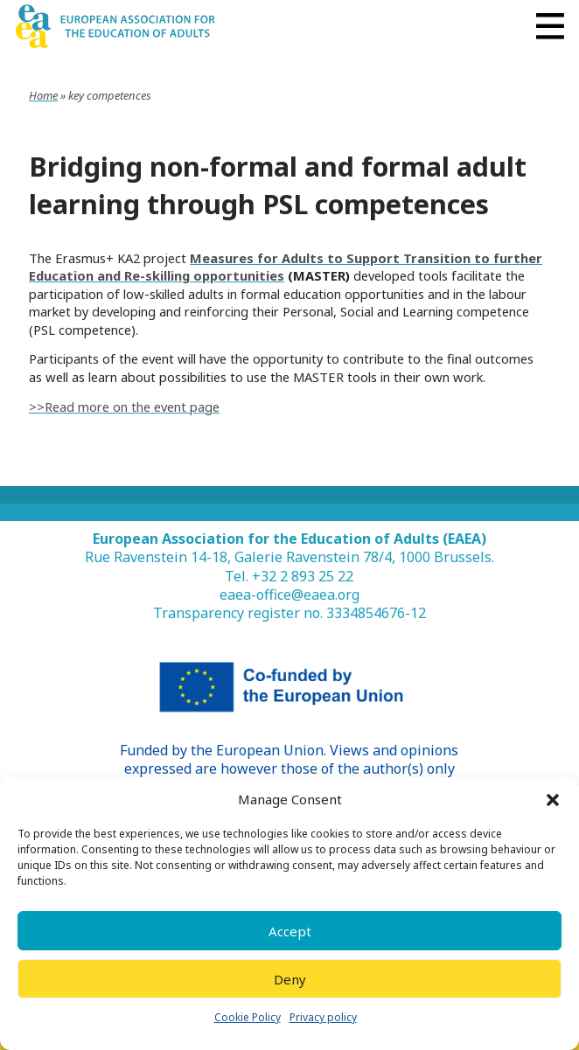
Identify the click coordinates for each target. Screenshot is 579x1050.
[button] (553, 800)
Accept (290, 931)
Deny (290, 979)
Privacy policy (323, 1017)
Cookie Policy (247, 1017)
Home (43, 95)
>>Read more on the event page (124, 406)
